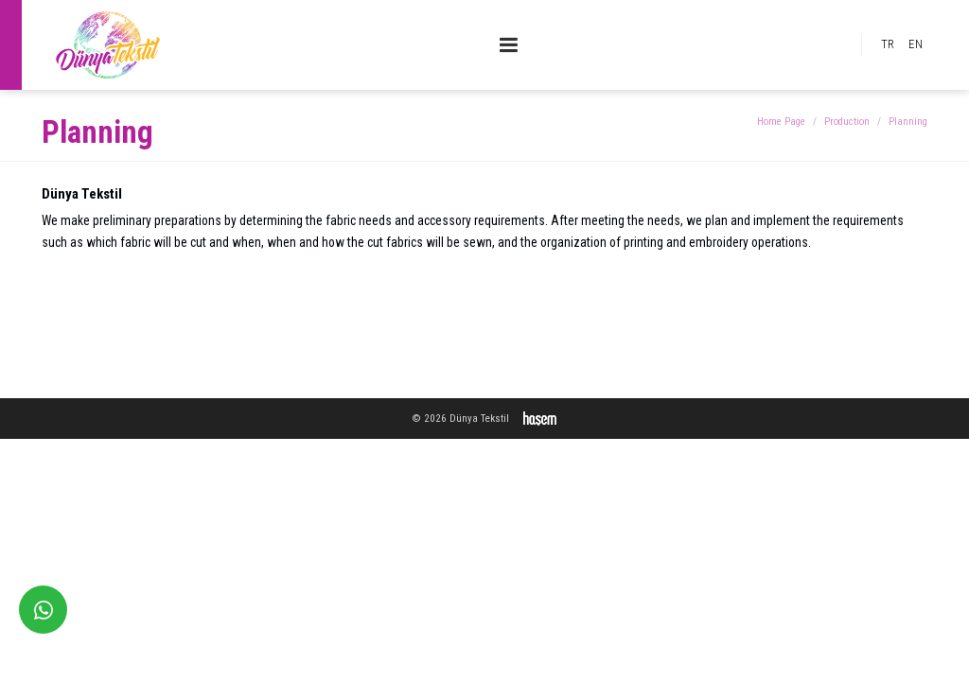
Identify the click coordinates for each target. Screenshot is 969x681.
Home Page (781, 121)
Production (847, 121)
